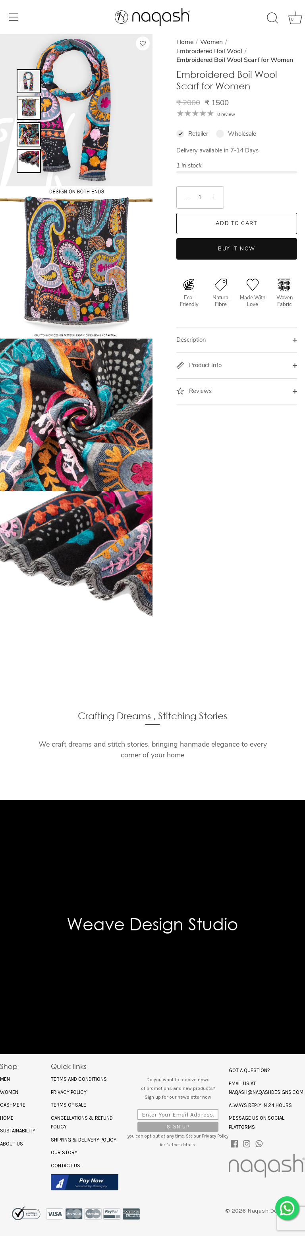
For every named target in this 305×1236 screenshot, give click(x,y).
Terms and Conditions (79, 1079)
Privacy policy (69, 1092)
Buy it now (236, 248)
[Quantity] (200, 197)
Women (211, 42)
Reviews (194, 391)
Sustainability (17, 1131)
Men (5, 1079)
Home (184, 42)
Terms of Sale (68, 1105)
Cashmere (12, 1105)
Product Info (199, 365)
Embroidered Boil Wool (209, 51)
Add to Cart (237, 223)
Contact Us (65, 1166)
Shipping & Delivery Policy (83, 1140)
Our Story (64, 1152)
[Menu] (14, 17)
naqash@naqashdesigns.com (266, 1092)
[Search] (272, 18)
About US (11, 1144)
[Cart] (292, 18)
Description (191, 340)
